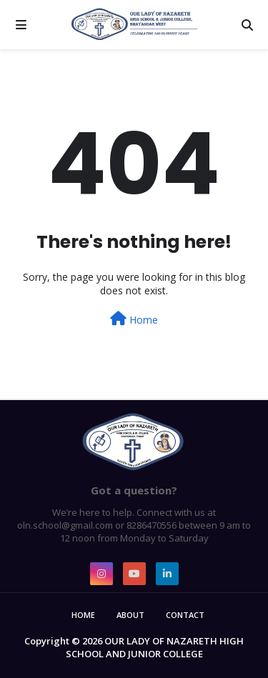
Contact (185, 614)
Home (134, 318)
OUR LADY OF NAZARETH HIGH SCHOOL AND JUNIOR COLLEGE (155, 647)
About (130, 614)
